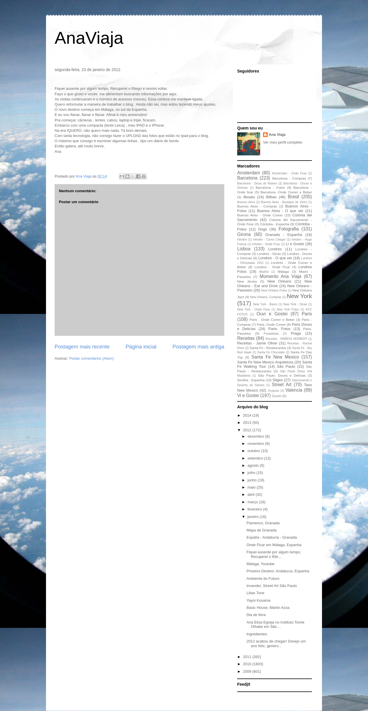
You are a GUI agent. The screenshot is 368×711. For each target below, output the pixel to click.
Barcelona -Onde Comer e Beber (286, 192)
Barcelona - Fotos (270, 187)
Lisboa (243, 248)
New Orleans (279, 281)
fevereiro (255, 509)
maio (252, 487)
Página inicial (141, 347)
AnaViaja (89, 37)
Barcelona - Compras (289, 178)
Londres (275, 249)
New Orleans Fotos (274, 290)
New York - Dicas (295, 304)
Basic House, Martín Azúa (268, 607)
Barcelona (247, 178)
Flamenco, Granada (262, 523)
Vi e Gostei (248, 395)
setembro (256, 458)
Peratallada (271, 333)
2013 (247, 422)
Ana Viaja (277, 134)
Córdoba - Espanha (274, 224)
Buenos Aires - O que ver (280, 211)
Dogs (262, 229)
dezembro (256, 436)
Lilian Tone (255, 593)
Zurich (276, 396)
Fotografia (289, 228)
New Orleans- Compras (265, 297)
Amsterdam (248, 172)
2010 (247, 664)
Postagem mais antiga (198, 347)
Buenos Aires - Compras (257, 206)
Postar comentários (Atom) (91, 358)
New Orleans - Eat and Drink (274, 283)
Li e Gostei (295, 244)
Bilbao (271, 197)
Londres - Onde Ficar (272, 267)
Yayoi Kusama (258, 600)
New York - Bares (265, 304)
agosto (254, 465)
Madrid (264, 271)
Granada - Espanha (283, 234)
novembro (256, 443)
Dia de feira (255, 615)
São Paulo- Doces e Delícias (282, 375)
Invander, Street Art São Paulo (271, 586)
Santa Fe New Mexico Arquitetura (265, 362)
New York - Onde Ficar (253, 309)
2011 (247, 657)
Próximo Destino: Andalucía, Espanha (277, 571)
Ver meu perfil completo (282, 142)
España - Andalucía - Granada (271, 537)
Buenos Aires (246, 202)
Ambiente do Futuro (262, 578)
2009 (247, 671)
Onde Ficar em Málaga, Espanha (273, 545)
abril (252, 494)
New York (299, 296)
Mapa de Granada (261, 530)
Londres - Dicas (269, 254)
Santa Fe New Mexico (275, 356)
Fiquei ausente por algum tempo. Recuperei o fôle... (273, 554)
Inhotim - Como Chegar (269, 239)
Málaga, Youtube (260, 564)
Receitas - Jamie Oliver (257, 343)
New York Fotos (288, 309)
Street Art (282, 384)
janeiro (254, 516)
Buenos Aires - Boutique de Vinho (284, 202)
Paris (307, 313)
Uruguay (273, 390)
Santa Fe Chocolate (270, 352)
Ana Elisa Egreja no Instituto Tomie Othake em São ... (275, 624)
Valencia (293, 390)
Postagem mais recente (82, 347)
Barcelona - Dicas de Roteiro (257, 183)
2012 (247, 430)
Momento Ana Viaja (280, 276)
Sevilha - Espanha (250, 380)
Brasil (293, 196)
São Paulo (286, 366)
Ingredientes (256, 634)
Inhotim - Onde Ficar (266, 244)
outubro (254, 451)
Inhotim (242, 239)
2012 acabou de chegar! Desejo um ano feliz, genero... (276, 643)
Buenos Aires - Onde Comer (260, 215)
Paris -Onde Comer (271, 324)
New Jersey (247, 281)
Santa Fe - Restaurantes (268, 348)
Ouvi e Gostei (272, 313)
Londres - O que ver (275, 258)
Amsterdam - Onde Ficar (289, 173)
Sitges (278, 380)
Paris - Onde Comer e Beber (272, 319)
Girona (244, 234)
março (253, 502)
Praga (296, 333)
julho (252, 472)
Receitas (246, 338)
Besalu (249, 197)
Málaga (283, 271)
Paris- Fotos (279, 329)
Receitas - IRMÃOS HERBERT (286, 338)
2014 (247, 415)
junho (253, 480)
